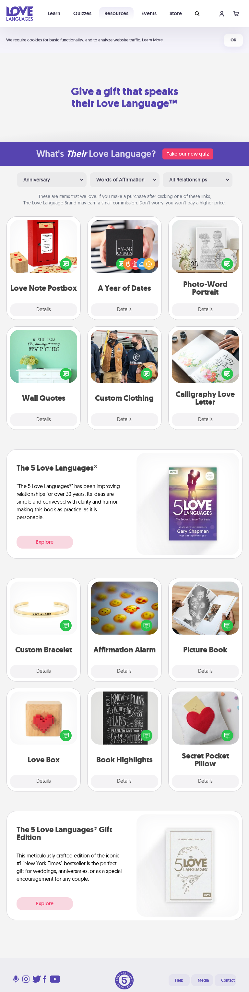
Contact (228, 980)
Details (43, 309)
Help (179, 980)
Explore (44, 542)
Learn (54, 13)
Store (176, 13)
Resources (116, 13)
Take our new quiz (188, 153)
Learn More (152, 40)
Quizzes (82, 13)
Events (149, 13)
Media (203, 980)
